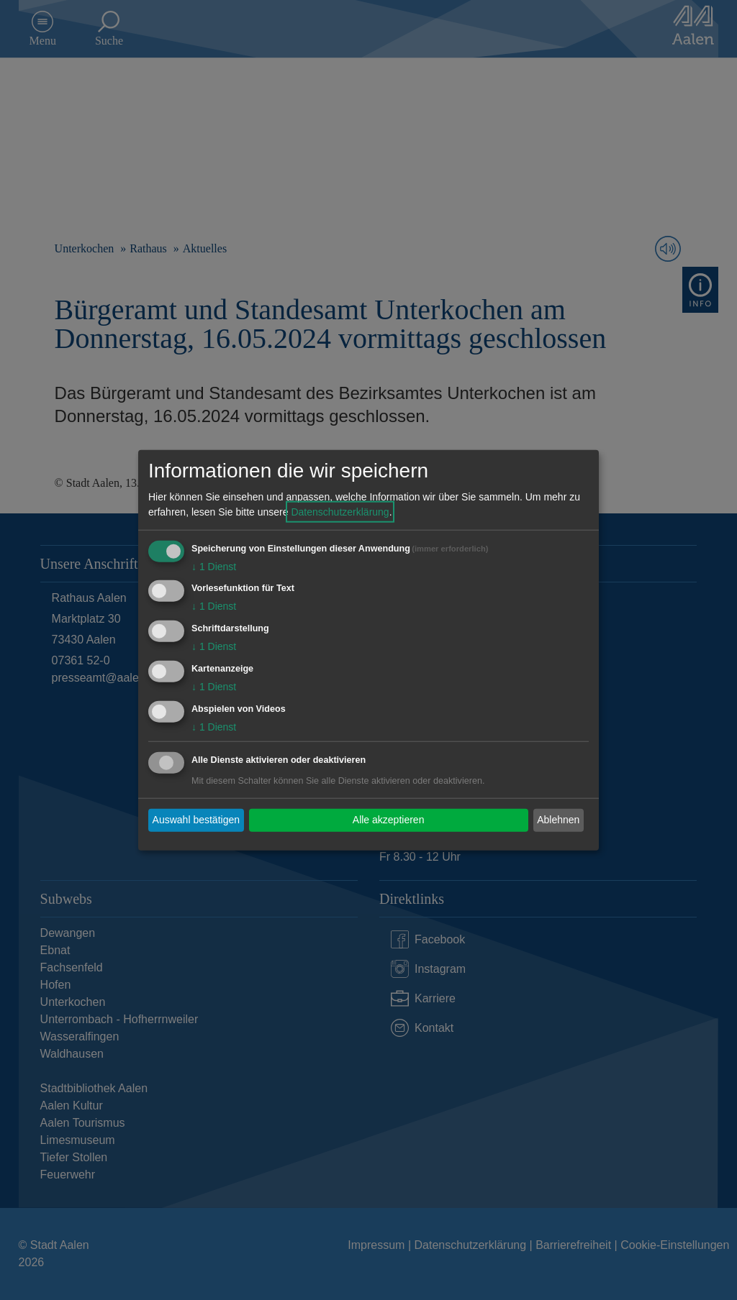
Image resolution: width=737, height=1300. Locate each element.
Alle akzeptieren (389, 819)
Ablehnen (558, 819)
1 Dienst (213, 566)
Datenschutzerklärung (340, 511)
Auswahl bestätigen (196, 819)
